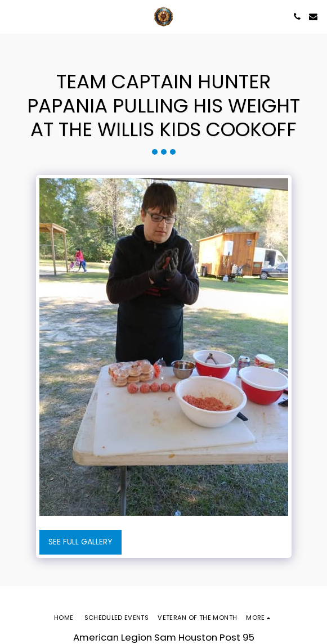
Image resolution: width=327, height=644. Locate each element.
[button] (12, 16)
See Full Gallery (80, 541)
